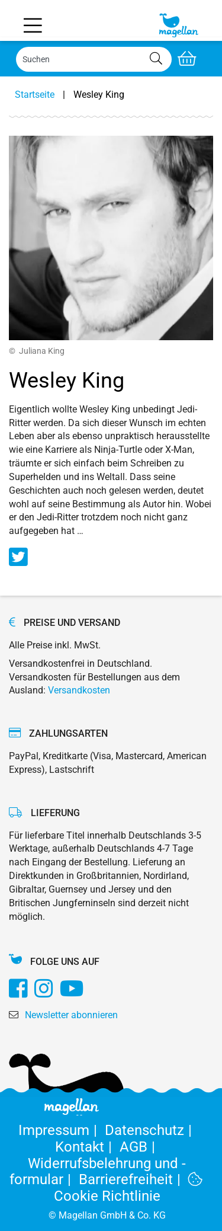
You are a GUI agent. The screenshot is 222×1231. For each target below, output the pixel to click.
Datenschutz (150, 1130)
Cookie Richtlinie (128, 1188)
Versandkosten (79, 690)
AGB (139, 1147)
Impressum (61, 1130)
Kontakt (87, 1147)
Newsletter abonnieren (71, 1015)
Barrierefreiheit (133, 1179)
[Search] (94, 59)
